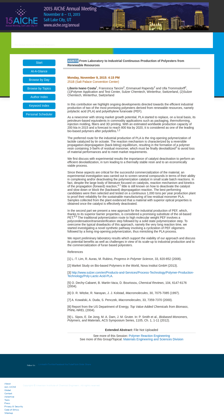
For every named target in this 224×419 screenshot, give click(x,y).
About (7, 383)
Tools (7, 400)
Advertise (9, 396)
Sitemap (8, 413)
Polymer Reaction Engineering (149, 336)
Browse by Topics (39, 88)
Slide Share (85, 364)
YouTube (69, 364)
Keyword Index (39, 105)
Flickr (76, 364)
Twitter (51, 364)
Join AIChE (10, 387)
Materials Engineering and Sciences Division (153, 339)
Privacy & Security (13, 406)
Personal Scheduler (39, 114)
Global (7, 390)
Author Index (39, 97)
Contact (8, 393)
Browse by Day (39, 79)
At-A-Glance (39, 71)
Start (39, 62)
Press (7, 403)
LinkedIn (43, 364)
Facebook (60, 364)
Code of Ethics (11, 409)
